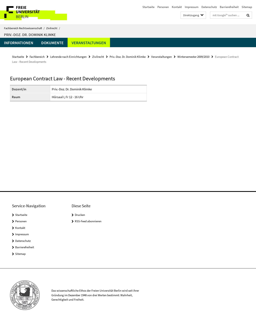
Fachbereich (37, 57)
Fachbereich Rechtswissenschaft (24, 28)
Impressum (191, 7)
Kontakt (177, 7)
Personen (163, 7)
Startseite (148, 7)
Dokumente (52, 42)
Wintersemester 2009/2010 (193, 57)
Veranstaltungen (89, 42)
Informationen (18, 42)
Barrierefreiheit (229, 7)
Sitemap (247, 7)
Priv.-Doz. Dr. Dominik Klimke (30, 34)
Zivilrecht (53, 28)
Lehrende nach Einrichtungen (68, 57)
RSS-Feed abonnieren (88, 221)
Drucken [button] (80, 215)
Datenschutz (209, 7)
